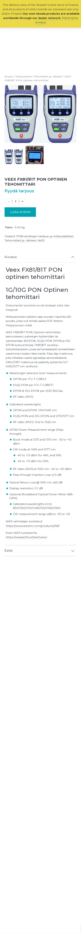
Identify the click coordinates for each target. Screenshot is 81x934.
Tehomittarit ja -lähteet (50, 76)
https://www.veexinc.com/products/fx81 (33, 535)
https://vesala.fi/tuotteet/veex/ (27, 546)
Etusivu (9, 76)
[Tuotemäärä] (15, 201)
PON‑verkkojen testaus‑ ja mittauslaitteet (44, 236)
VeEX (41, 240)
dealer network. (49, 18)
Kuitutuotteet (25, 76)
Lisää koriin (20, 212)
